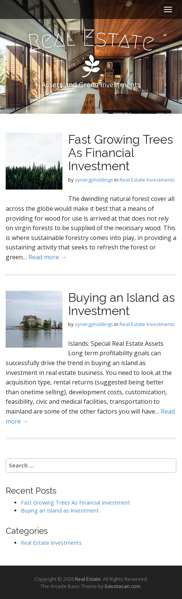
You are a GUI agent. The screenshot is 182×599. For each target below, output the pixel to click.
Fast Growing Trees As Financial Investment (120, 152)
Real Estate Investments (147, 179)
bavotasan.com (122, 586)
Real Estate (88, 578)
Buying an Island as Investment (121, 304)
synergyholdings (94, 179)
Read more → (47, 257)
